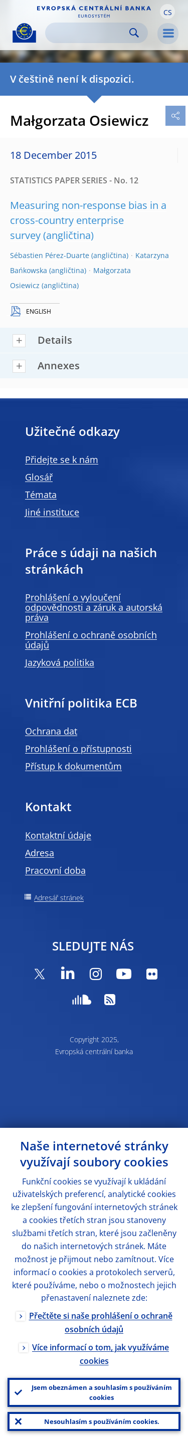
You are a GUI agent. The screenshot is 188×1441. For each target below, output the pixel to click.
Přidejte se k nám (61, 459)
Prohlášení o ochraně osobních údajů (91, 640)
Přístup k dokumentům (73, 766)
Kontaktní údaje (58, 835)
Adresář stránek (59, 897)
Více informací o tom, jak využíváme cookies (100, 1354)
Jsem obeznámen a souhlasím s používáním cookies (102, 1392)
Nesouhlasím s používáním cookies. (101, 1421)
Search (134, 33)
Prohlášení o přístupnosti (78, 749)
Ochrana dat (51, 731)
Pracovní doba (55, 870)
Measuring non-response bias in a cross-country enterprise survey (88, 220)
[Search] (88, 33)
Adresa (39, 853)
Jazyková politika (59, 662)
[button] (167, 11)
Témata (41, 495)
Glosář (39, 477)
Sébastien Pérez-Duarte (49, 255)
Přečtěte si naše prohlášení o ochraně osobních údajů (100, 1322)
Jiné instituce (52, 512)
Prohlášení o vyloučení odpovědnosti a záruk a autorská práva (93, 607)
